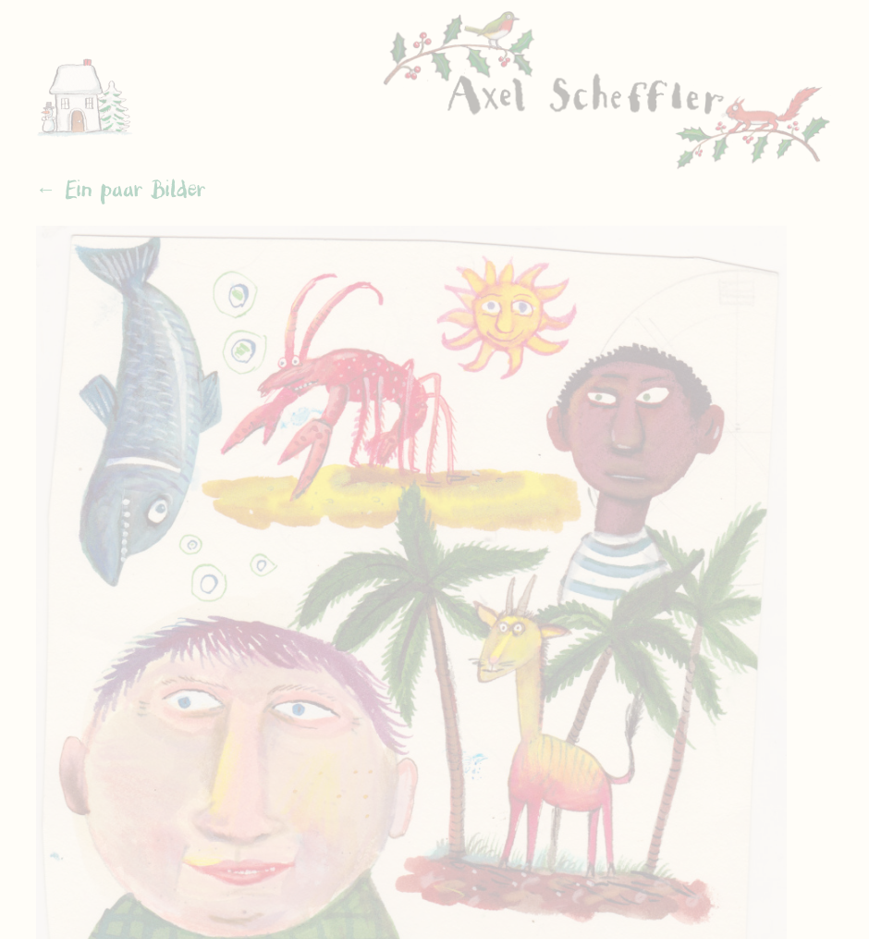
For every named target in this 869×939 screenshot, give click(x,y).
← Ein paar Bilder (121, 189)
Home (91, 86)
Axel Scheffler (607, 92)
